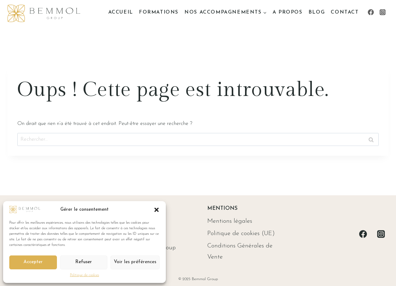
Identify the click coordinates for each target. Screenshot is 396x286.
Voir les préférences (135, 262)
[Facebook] (371, 12)
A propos (288, 12)
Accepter (33, 262)
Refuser (83, 262)
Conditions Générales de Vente (240, 251)
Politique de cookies (84, 275)
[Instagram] (383, 12)
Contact (345, 12)
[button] (156, 210)
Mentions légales (229, 221)
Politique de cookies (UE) (241, 233)
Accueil (120, 12)
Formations (159, 12)
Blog (316, 12)
